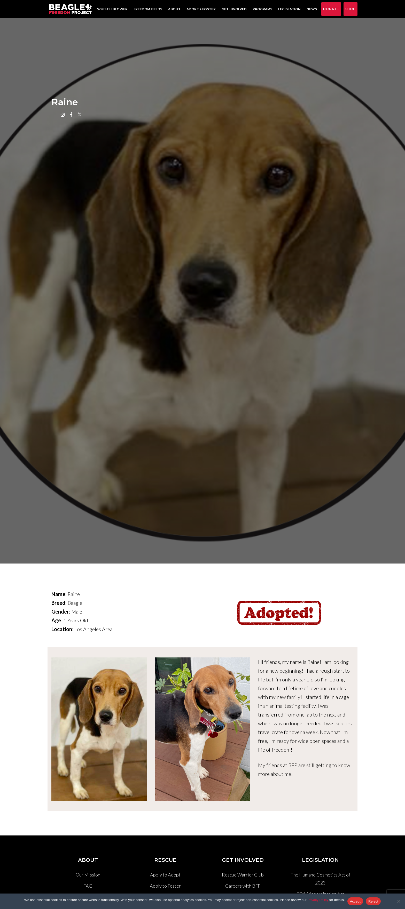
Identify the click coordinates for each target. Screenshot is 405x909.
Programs (261, 9)
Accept (355, 901)
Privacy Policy (317, 900)
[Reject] (398, 901)
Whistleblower (111, 9)
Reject (373, 901)
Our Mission (88, 875)
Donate (331, 9)
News (311, 9)
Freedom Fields (147, 9)
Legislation (288, 9)
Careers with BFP (243, 886)
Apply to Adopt (165, 875)
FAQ (87, 886)
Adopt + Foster (200, 9)
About (173, 9)
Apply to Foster (165, 886)
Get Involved (233, 9)
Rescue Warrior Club (243, 875)
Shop (350, 9)
